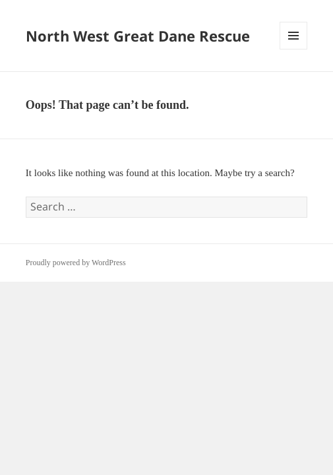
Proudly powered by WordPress (76, 262)
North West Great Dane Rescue (138, 36)
